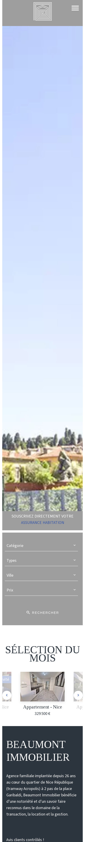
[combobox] (41, 546)
